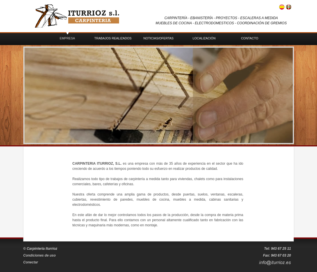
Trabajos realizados (113, 38)
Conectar (30, 262)
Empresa (67, 38)
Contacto (249, 38)
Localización (204, 38)
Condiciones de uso (39, 255)
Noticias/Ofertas (159, 38)
